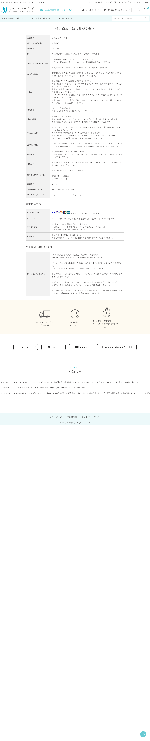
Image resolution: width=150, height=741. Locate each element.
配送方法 (112, 2)
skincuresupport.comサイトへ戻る (116, 347)
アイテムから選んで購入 (37, 18)
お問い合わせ (142, 2)
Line (26, 347)
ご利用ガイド (89, 9)
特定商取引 (72, 417)
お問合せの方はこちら (116, 9)
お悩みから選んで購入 (11, 18)
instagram (53, 347)
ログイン (86, 2)
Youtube (81, 347)
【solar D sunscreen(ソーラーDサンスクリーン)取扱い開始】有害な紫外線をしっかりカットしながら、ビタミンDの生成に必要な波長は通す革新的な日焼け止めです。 (76, 382)
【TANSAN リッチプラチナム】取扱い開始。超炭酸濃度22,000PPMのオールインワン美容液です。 (50, 388)
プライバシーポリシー (91, 417)
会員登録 (99, 2)
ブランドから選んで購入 (63, 18)
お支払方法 (126, 2)
